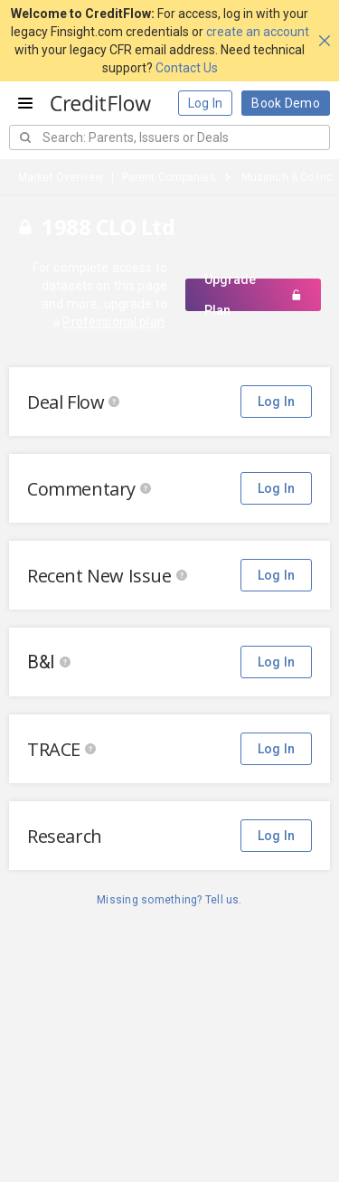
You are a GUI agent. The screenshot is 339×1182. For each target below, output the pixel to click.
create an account (257, 31)
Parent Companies (169, 177)
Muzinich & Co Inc (287, 177)
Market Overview (60, 177)
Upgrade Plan (253, 295)
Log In (205, 103)
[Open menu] (25, 103)
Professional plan (113, 322)
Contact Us (186, 68)
